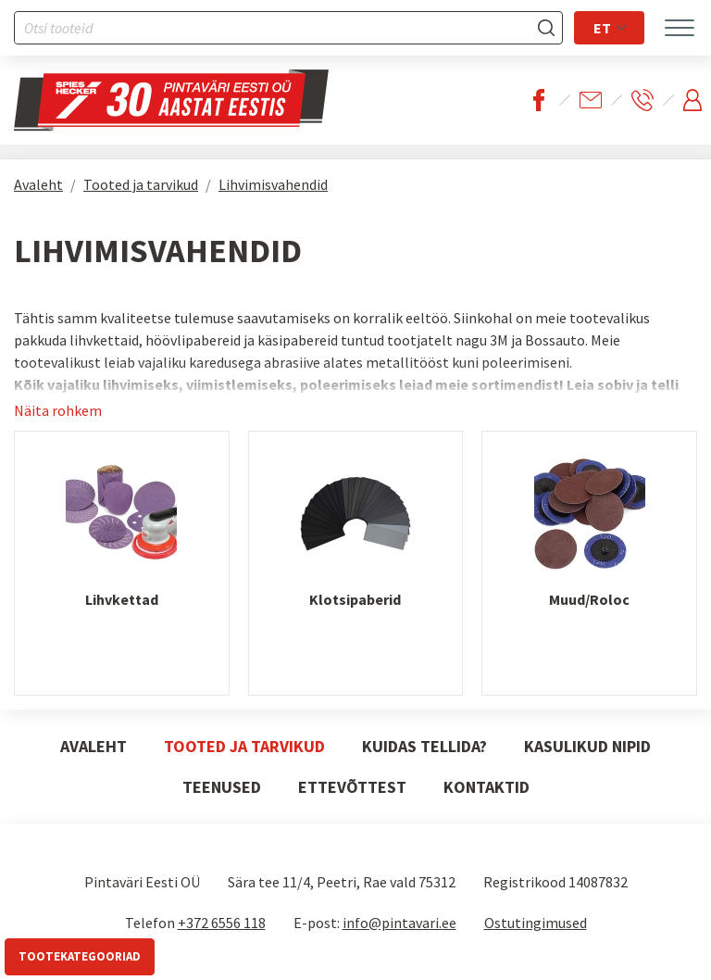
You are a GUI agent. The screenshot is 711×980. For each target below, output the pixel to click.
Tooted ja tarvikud (140, 184)
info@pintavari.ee (399, 922)
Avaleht (38, 184)
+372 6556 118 (222, 922)
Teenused (221, 787)
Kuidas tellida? (424, 746)
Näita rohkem (58, 410)
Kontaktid (486, 787)
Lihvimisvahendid (273, 184)
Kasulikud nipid (587, 746)
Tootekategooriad (80, 956)
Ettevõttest (352, 787)
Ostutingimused (535, 922)
